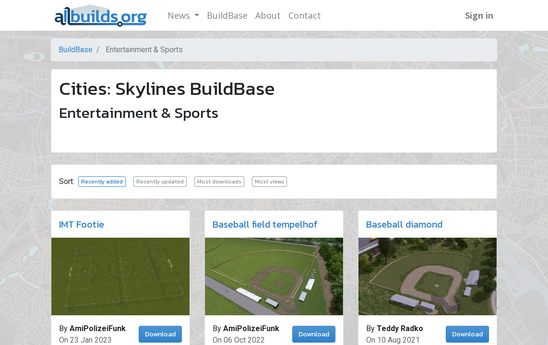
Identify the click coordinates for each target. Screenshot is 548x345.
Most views (269, 181)
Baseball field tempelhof (265, 224)
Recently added (102, 181)
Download (160, 334)
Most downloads (219, 181)
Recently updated (160, 181)
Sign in (479, 15)
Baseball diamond (404, 224)
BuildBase (76, 49)
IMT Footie (81, 224)
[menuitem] (227, 15)
